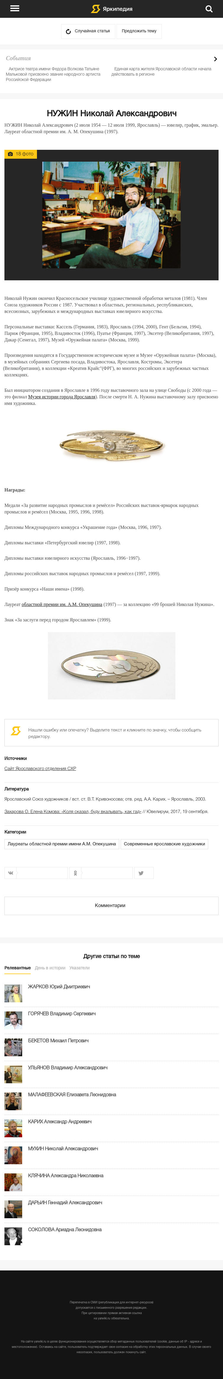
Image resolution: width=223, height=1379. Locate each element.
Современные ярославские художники (164, 844)
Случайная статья (92, 31)
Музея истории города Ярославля (61, 396)
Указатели (80, 968)
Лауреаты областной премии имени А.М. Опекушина (62, 844)
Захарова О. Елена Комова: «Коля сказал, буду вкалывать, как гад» (72, 812)
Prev (205, 59)
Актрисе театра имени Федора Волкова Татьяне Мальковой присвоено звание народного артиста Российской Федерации (53, 74)
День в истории (50, 968)
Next (215, 59)
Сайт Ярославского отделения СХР (40, 769)
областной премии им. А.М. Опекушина (62, 604)
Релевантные (17, 968)
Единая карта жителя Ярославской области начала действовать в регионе (161, 72)
